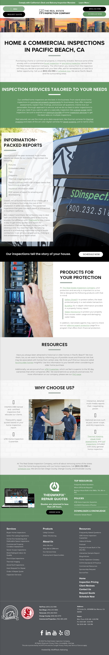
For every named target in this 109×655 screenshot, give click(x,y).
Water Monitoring (72, 312)
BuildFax (68, 305)
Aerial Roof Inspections (16, 564)
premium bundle (54, 113)
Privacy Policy (54, 643)
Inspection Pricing (89, 581)
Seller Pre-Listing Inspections (18, 535)
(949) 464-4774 (50, 615)
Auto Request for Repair (16, 568)
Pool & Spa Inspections (15, 558)
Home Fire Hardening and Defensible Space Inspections (18, 540)
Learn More (84, 2)
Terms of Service (77, 645)
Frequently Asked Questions (84, 484)
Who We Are (48, 545)
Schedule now (91, 254)
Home (82, 577)
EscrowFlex (83, 572)
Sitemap (71, 643)
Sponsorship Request (87, 569)
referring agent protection (78, 325)
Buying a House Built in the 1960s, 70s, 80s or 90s (90, 491)
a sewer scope (80, 110)
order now (54, 511)
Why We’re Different (51, 548)
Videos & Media (85, 541)
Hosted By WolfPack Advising (54, 649)
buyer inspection (51, 64)
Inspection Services (14, 574)
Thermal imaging (95, 436)
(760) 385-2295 (53, 618)
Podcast (82, 544)
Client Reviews (87, 585)
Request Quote (14, 14)
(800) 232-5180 (95, 9)
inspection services (78, 113)
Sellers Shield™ (71, 299)
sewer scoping (69, 122)
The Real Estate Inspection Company (78, 287)
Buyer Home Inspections (16, 532)
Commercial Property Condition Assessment (15, 545)
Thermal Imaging (13, 561)
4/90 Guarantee (52, 369)
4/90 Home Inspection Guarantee (85, 502)
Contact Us (85, 588)
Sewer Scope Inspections (16, 549)
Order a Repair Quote (15, 571)
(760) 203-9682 (48, 609)
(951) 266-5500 (48, 612)
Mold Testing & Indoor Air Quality (16, 553)
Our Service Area (49, 551)
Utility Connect (49, 532)
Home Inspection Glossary (89, 559)
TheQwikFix (33, 221)
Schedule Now (87, 596)
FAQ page (76, 374)
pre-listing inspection (71, 64)
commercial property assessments (45, 103)
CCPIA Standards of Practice (90, 562)
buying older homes (24, 362)
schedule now (95, 14)
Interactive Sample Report (83, 514)
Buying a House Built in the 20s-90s (90, 548)
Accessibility (63, 643)
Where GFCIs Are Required (83, 487)
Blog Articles (84, 556)
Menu (14, 9)
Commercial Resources (88, 566)
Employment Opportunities (54, 555)
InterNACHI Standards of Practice (85, 505)
